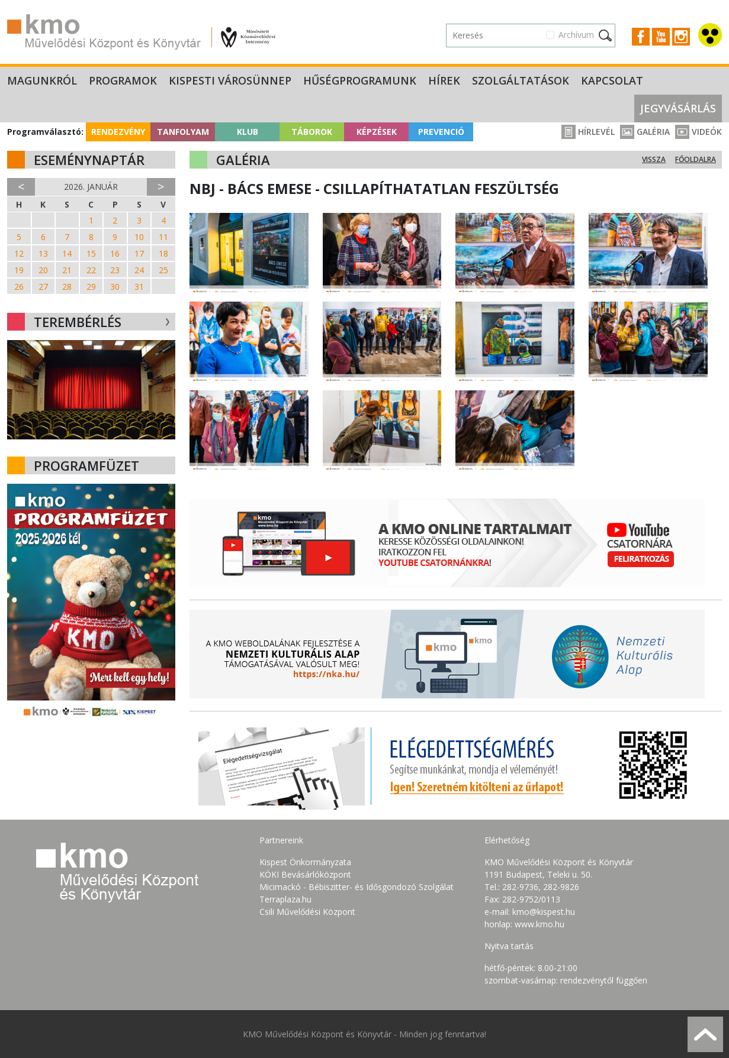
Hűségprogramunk (359, 80)
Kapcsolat (612, 80)
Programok (123, 80)
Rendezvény (118, 131)
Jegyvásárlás (678, 108)
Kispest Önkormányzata (305, 862)
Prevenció (441, 131)
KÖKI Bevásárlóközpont (305, 874)
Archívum (576, 34)
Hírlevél (588, 131)
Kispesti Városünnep (230, 80)
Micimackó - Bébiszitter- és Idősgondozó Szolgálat (356, 886)
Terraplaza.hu (285, 899)
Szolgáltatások (520, 80)
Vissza (654, 159)
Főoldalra (695, 159)
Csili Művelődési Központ (307, 911)
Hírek (444, 80)
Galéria (645, 131)
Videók (698, 131)
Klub (247, 131)
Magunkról (42, 80)
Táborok (311, 131)
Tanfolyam (183, 131)
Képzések (377, 131)
